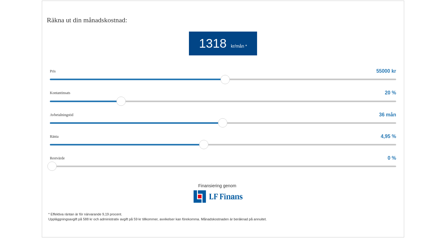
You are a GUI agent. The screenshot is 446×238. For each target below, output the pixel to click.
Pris (53, 71)
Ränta (54, 136)
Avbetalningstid (61, 115)
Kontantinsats (60, 93)
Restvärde (57, 158)
